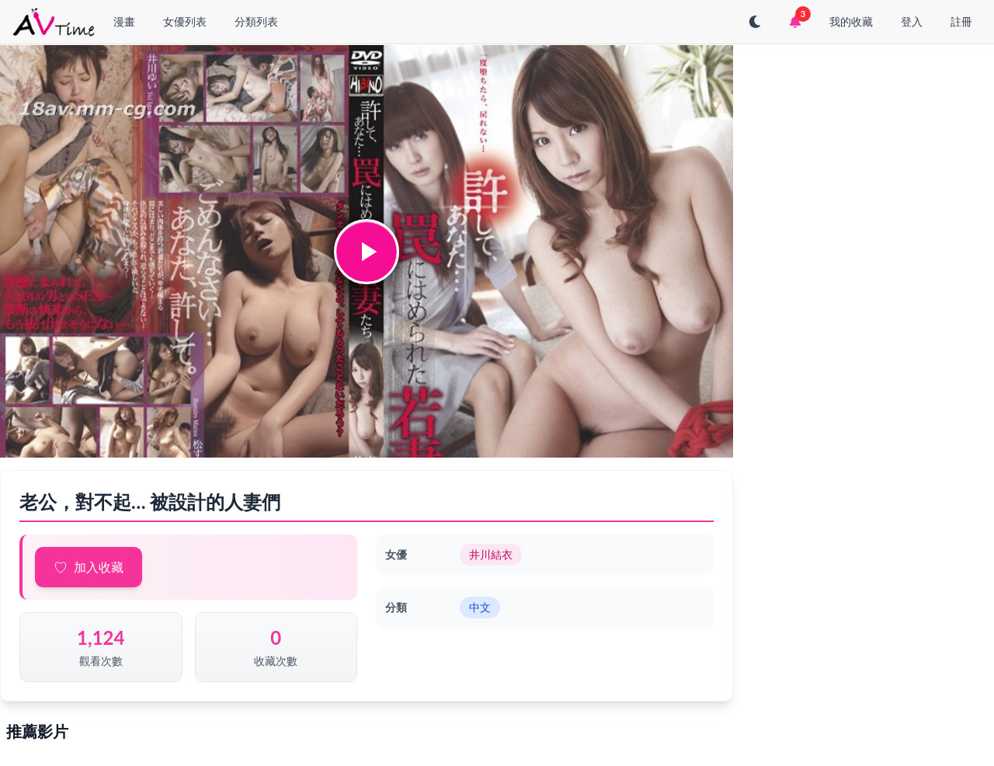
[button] (366, 251)
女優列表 (185, 21)
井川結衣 (491, 554)
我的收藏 (851, 21)
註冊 (961, 21)
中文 (480, 607)
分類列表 (256, 21)
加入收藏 (98, 566)
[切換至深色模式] (754, 21)
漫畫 (124, 21)
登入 (912, 21)
